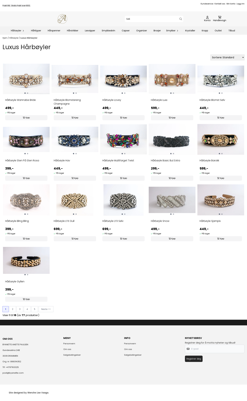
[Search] (181, 19)
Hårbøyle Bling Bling (17, 221)
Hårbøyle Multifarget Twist (118, 160)
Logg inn (240, 4)
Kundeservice (207, 4)
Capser (126, 30)
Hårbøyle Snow (160, 221)
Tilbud (231, 30)
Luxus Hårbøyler (28, 38)
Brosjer (157, 30)
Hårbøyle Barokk (209, 160)
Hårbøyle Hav (62, 160)
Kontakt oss (220, 4)
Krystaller (190, 30)
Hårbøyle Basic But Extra (165, 160)
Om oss (67, 349)
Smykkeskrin (108, 30)
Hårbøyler (14, 38)
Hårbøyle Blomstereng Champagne (67, 102)
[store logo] (62, 19)
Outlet (218, 30)
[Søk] (154, 19)
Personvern (69, 343)
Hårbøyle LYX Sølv (112, 221)
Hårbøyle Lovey (111, 100)
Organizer (141, 30)
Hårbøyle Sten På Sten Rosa (22, 160)
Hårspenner (54, 30)
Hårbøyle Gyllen (14, 281)
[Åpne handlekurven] (219, 19)
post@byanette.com (13, 373)
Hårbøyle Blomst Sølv (212, 100)
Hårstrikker (72, 30)
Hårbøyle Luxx (159, 100)
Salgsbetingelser (72, 355)
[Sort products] (227, 57)
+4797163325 (12, 367)
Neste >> (46, 309)
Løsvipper (90, 30)
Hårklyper (36, 30)
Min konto (231, 4)
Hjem (5, 38)
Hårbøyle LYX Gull (64, 221)
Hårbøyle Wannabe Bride (20, 100)
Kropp (205, 30)
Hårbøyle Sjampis (210, 221)
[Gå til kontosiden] (207, 19)
